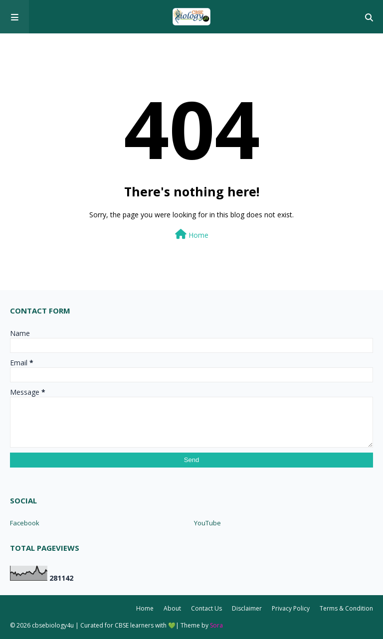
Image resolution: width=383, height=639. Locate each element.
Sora (216, 625)
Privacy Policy (291, 608)
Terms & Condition (346, 608)
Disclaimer (247, 608)
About (172, 608)
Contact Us (206, 608)
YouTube (207, 522)
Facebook (24, 522)
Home (191, 234)
